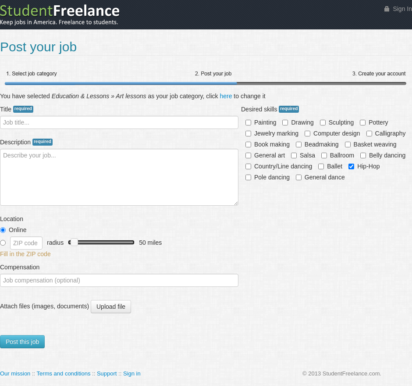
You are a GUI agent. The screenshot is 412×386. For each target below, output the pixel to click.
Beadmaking (317, 144)
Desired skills (270, 109)
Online (13, 229)
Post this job (22, 341)
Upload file (111, 306)
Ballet (330, 166)
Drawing (297, 122)
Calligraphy (386, 133)
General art (265, 155)
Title (16, 109)
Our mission (15, 373)
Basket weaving (371, 144)
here (226, 96)
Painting (261, 122)
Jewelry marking (271, 133)
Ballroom (337, 155)
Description (26, 142)
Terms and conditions (64, 373)
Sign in (132, 373)
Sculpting (337, 122)
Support (107, 373)
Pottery (374, 122)
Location (11, 218)
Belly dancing (382, 155)
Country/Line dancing (278, 166)
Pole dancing (267, 177)
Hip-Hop (364, 166)
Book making (267, 144)
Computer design (332, 133)
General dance (320, 177)
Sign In (402, 8)
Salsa (303, 155)
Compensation (19, 267)
